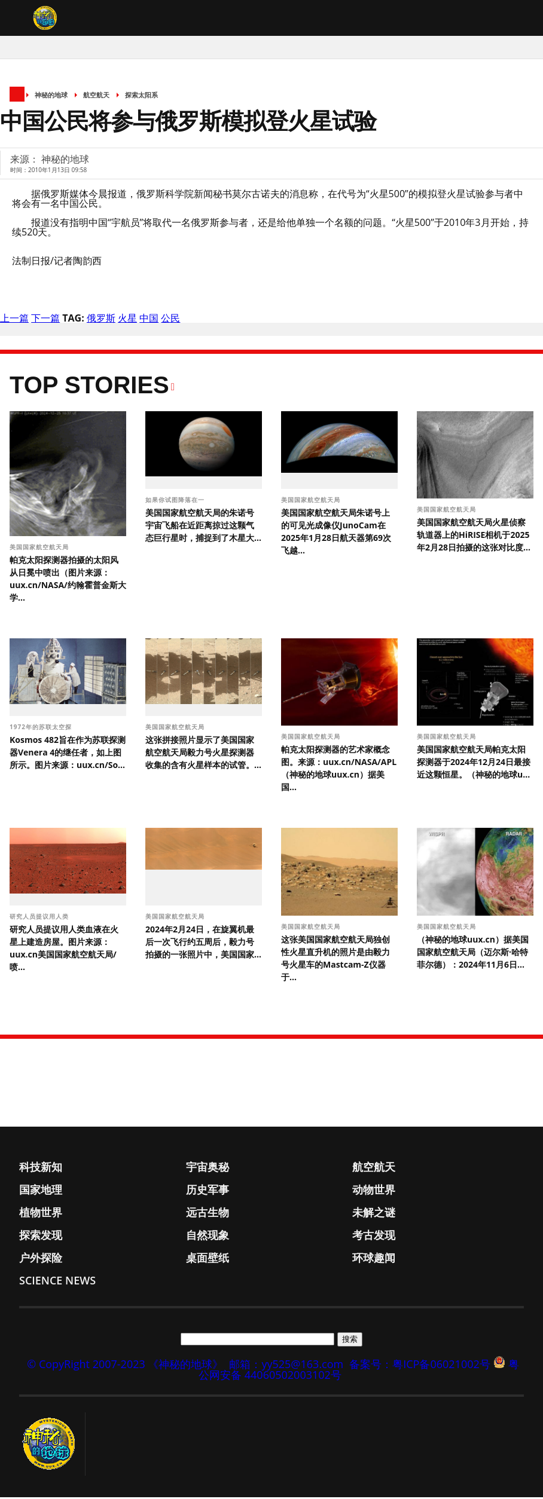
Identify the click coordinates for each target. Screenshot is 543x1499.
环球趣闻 (373, 1259)
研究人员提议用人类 (40, 918)
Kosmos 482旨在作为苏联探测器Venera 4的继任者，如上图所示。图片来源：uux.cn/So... (68, 754)
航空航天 (96, 97)
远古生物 (207, 1214)
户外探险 (40, 1259)
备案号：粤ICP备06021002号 (419, 1366)
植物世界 (40, 1214)
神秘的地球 (51, 97)
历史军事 (207, 1191)
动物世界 (373, 1191)
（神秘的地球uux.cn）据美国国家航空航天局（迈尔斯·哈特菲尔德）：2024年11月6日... (473, 953)
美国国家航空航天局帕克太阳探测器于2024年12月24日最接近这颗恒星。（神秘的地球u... (473, 764)
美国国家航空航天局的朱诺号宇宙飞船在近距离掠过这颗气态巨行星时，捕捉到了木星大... (203, 527)
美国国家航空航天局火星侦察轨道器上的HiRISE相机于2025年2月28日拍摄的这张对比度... (473, 537)
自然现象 (207, 1236)
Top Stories (89, 387)
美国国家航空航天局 (40, 549)
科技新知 (40, 1168)
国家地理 (40, 1191)
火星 (127, 320)
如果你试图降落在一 (176, 501)
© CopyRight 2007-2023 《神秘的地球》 (125, 1366)
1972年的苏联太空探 (42, 729)
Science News (57, 1282)
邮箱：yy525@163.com (286, 1366)
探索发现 (40, 1236)
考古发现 (373, 1236)
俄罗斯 (101, 320)
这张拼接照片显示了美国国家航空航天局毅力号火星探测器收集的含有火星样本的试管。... (203, 754)
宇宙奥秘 (207, 1168)
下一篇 (45, 320)
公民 (170, 320)
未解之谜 (373, 1214)
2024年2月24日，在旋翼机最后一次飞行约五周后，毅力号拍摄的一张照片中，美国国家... (203, 944)
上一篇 (14, 320)
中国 (148, 320)
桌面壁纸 (207, 1259)
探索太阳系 (141, 97)
